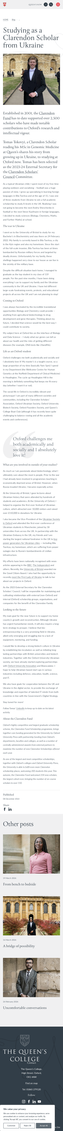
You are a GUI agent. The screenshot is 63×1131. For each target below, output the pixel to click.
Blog (13, 19)
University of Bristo (33, 569)
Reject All (27, 1125)
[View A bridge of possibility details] (31, 925)
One (58, 1127)
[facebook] (29, 1101)
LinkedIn (20, 708)
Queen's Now (35, 4)
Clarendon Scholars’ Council (20, 174)
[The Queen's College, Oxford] (5, 4)
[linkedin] (34, 1101)
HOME (5, 19)
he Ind (37, 565)
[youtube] (39, 1101)
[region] (27, 1118)
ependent (45, 565)
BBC (29, 565)
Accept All (44, 1125)
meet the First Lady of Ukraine (27, 577)
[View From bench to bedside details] (31, 863)
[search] (51, 4)
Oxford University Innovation (22, 665)
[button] (51, 4)
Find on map (31, 1083)
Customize (11, 1125)
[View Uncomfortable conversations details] (31, 987)
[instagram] (23, 1101)
